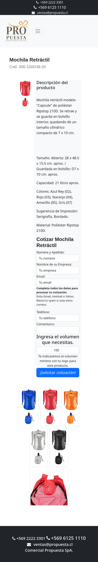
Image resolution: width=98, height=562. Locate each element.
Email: (40, 276)
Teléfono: (43, 312)
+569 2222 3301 (49, 2)
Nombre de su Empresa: (54, 264)
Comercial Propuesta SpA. (49, 550)
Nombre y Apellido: (50, 252)
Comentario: (45, 324)
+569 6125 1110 (50, 7)
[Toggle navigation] (37, 31)
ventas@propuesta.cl (50, 13)
